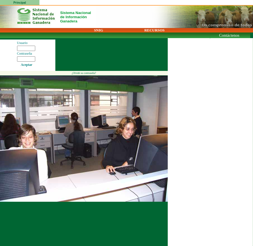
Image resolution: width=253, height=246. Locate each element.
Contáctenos (229, 35)
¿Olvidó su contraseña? (84, 73)
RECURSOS (154, 30)
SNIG (98, 30)
